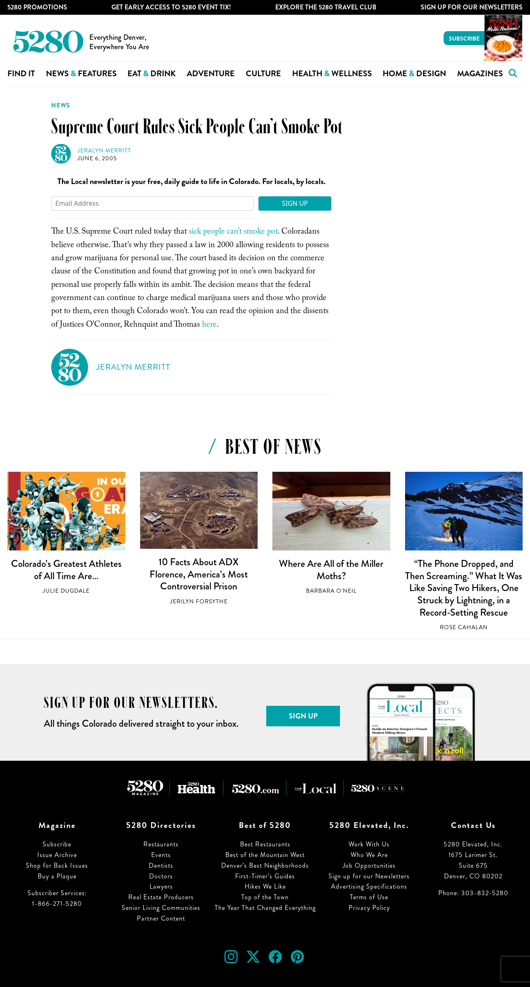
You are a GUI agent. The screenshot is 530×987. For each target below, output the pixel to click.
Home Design (414, 74)
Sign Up (295, 203)
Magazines (480, 74)
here (208, 325)
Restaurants (161, 844)
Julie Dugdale (66, 591)
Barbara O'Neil (331, 591)
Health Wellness (332, 74)
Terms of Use (369, 897)
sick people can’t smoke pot (233, 232)
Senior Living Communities (161, 907)
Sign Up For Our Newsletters (472, 7)
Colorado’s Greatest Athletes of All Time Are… (66, 570)
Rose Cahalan (464, 627)
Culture (263, 74)
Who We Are (369, 855)
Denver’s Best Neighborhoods (265, 865)
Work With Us (369, 844)
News (60, 105)
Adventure (211, 74)
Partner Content (161, 918)
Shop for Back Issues (57, 865)
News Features (81, 74)
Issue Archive (57, 855)
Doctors (161, 876)
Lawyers (161, 886)
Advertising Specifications (369, 886)
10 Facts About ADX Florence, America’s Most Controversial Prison (198, 574)
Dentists (161, 865)
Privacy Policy (369, 907)
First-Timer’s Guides (265, 876)
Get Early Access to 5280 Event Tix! (171, 7)
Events (161, 855)
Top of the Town (265, 897)
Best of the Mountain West (265, 855)
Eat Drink (151, 74)
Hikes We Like (265, 886)
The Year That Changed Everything (265, 907)
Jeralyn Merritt (104, 151)
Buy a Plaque (57, 876)
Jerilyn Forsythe (199, 601)
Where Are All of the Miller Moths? (331, 570)
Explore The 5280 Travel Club (325, 7)
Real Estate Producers (161, 897)
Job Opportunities (369, 865)
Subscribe (464, 38)
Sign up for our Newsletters (369, 876)
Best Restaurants (265, 844)
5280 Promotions (37, 7)
